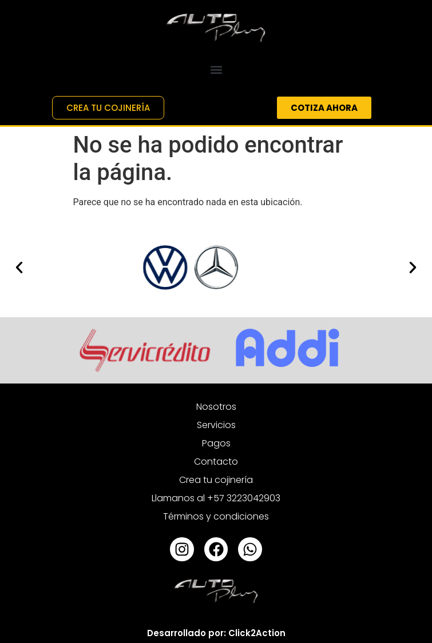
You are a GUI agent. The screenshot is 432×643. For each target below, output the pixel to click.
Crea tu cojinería (216, 479)
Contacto (216, 461)
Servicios (216, 425)
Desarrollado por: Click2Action (216, 633)
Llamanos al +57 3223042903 (216, 498)
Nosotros (216, 406)
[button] (216, 69)
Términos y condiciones (216, 516)
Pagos (216, 443)
